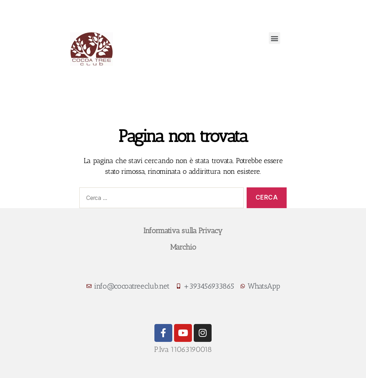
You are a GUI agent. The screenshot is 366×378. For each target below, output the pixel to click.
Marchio (183, 246)
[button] (275, 38)
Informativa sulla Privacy (183, 230)
